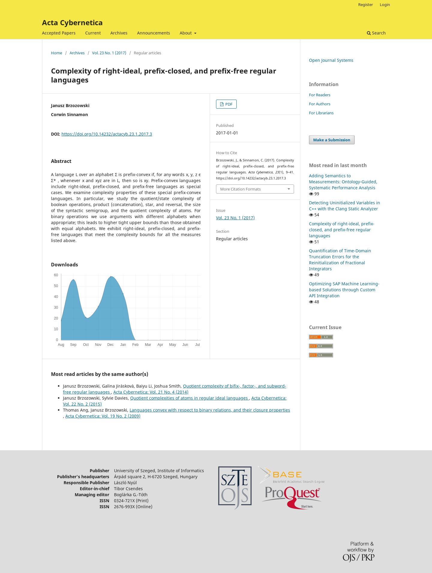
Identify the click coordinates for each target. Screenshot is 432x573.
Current (93, 33)
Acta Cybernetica (72, 22)
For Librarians (321, 113)
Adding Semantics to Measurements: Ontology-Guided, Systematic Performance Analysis (343, 181)
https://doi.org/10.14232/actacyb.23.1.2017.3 (107, 134)
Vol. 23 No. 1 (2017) (109, 53)
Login (385, 4)
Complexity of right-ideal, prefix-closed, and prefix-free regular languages (341, 229)
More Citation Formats (240, 189)
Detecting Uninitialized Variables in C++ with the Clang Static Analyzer (344, 206)
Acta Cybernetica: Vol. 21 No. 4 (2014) (150, 392)
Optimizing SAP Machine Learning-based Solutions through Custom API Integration (344, 289)
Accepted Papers (59, 33)
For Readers (319, 95)
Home (56, 53)
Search (376, 33)
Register (365, 4)
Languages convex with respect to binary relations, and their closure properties (210, 410)
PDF (228, 104)
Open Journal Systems (331, 60)
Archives (119, 33)
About (186, 33)
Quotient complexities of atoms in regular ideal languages (189, 398)
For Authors (319, 103)
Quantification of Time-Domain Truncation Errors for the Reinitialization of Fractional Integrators (340, 260)
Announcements (153, 33)
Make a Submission (331, 139)
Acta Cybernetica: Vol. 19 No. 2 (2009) (102, 416)
